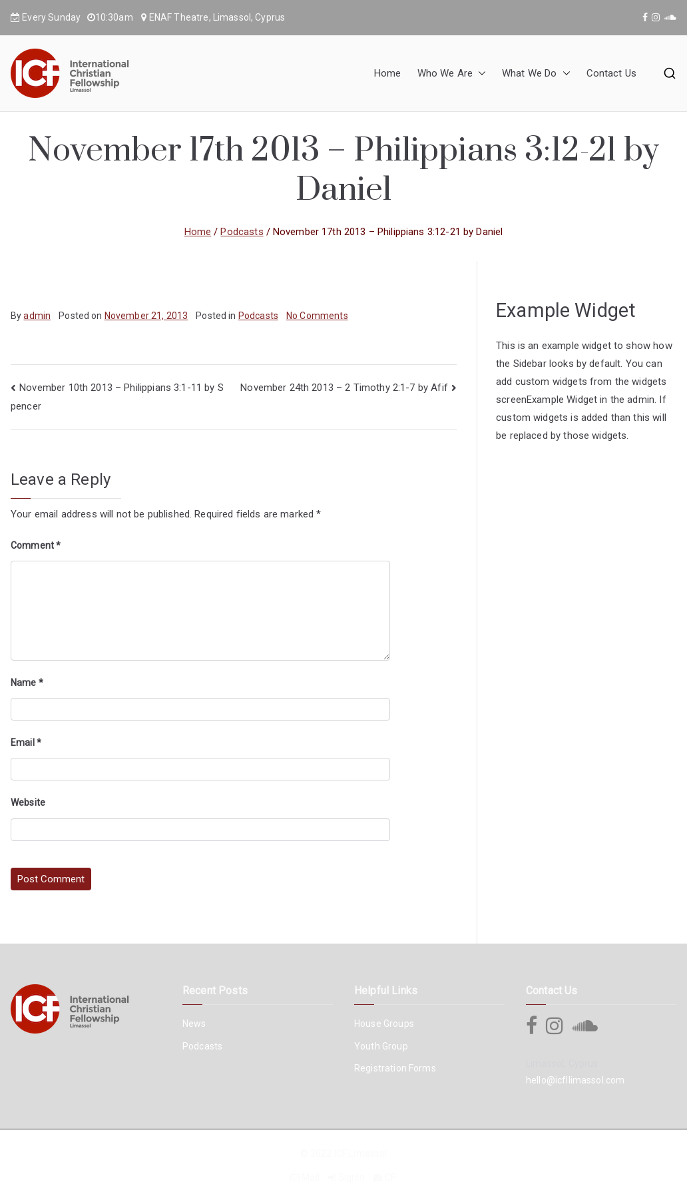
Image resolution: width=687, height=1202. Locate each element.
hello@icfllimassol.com (575, 1080)
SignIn (351, 1177)
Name (27, 682)
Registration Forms (395, 1068)
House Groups (384, 1023)
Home (387, 73)
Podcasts (258, 315)
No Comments (317, 315)
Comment (36, 545)
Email (26, 742)
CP (391, 1177)
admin (37, 315)
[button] (479, 74)
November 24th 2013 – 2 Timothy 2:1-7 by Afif (344, 388)
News (194, 1023)
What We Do (536, 74)
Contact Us (611, 73)
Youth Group (381, 1046)
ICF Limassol (360, 1153)
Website (28, 802)
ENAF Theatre (179, 17)
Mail (311, 1177)
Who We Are (452, 74)
